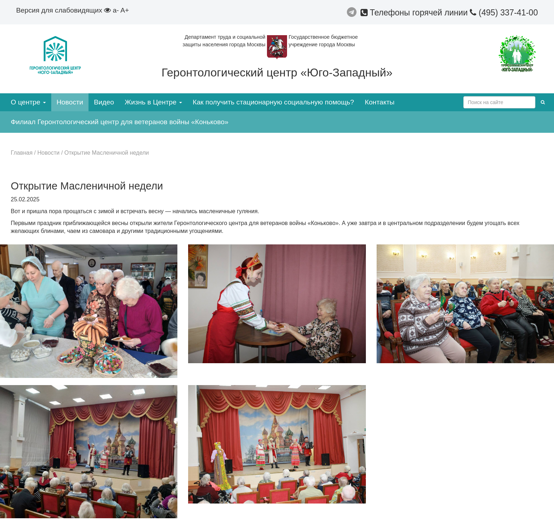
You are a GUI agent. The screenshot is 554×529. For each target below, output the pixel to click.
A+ (124, 10)
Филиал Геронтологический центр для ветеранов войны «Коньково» (119, 122)
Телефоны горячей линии (415, 12)
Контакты (380, 102)
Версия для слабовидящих (63, 10)
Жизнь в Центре (153, 102)
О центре (28, 102)
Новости (70, 102)
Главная (22, 153)
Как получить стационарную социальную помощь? (273, 102)
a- (116, 10)
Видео (104, 102)
